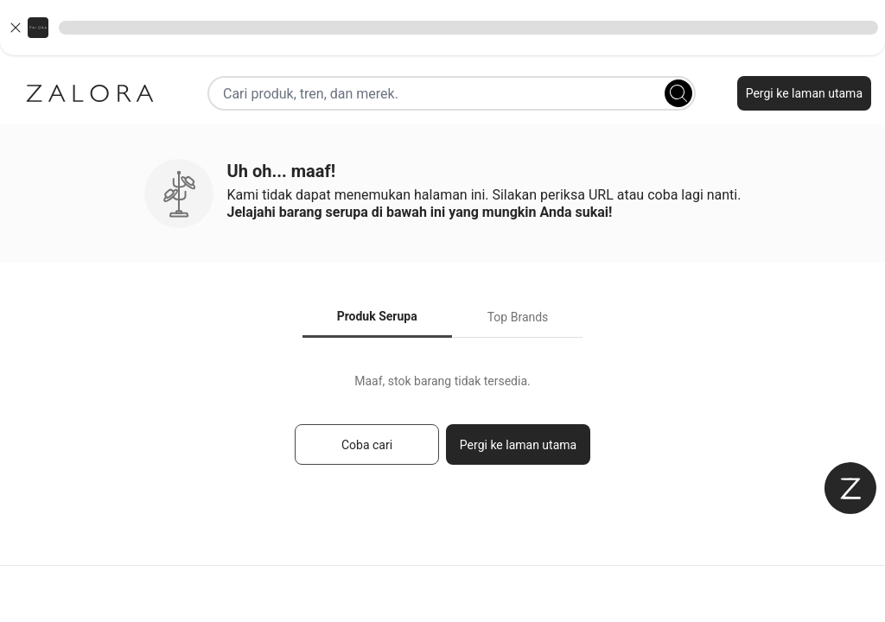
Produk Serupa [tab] (377, 316)
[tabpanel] (442, 427)
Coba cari (366, 445)
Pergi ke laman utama (804, 93)
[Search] (678, 93)
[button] (442, 27)
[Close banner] (15, 27)
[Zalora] (90, 93)
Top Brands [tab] (518, 317)
